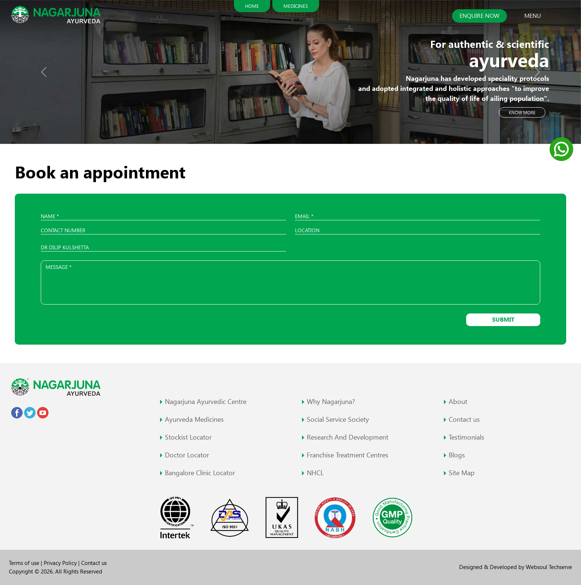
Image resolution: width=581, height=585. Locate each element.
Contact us (94, 562)
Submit (503, 319)
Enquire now (479, 15)
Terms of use (25, 562)
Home (252, 6)
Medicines (295, 6)
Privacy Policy (61, 562)
